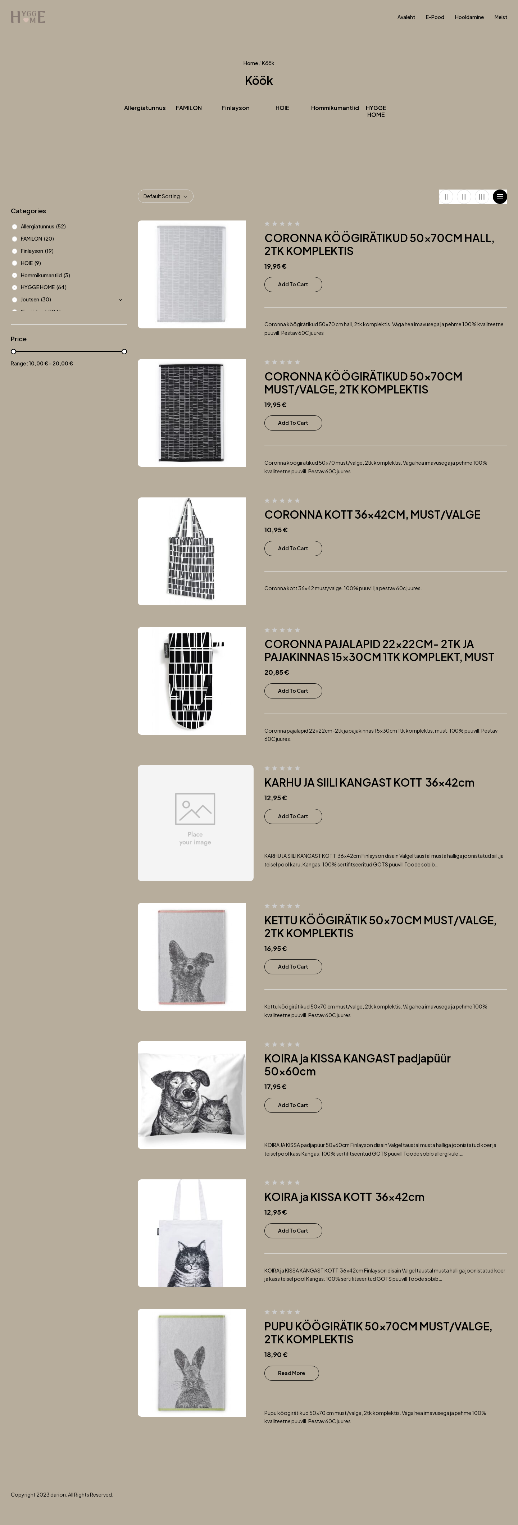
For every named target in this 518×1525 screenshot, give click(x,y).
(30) (46, 299)
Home (251, 63)
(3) (67, 275)
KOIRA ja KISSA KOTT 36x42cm (344, 1196)
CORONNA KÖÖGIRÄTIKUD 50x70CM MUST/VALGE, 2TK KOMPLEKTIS (363, 382)
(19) (49, 250)
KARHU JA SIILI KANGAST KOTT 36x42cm (370, 782)
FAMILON (189, 107)
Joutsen (30, 299)
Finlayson (236, 107)
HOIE (283, 107)
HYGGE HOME (376, 111)
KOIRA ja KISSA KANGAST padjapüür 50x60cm (358, 1064)
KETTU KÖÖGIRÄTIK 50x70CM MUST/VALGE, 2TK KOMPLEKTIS (380, 926)
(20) (49, 238)
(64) (61, 287)
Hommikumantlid (335, 107)
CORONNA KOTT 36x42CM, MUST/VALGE (372, 514)
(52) (61, 226)
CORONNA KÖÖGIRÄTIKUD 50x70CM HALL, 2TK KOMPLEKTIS (379, 244)
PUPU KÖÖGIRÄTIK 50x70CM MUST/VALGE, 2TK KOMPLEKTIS (378, 1332)
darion (58, 1494)
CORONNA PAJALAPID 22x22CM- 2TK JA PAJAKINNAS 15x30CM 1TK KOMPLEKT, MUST (379, 650)
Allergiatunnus (145, 107)
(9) (38, 263)
